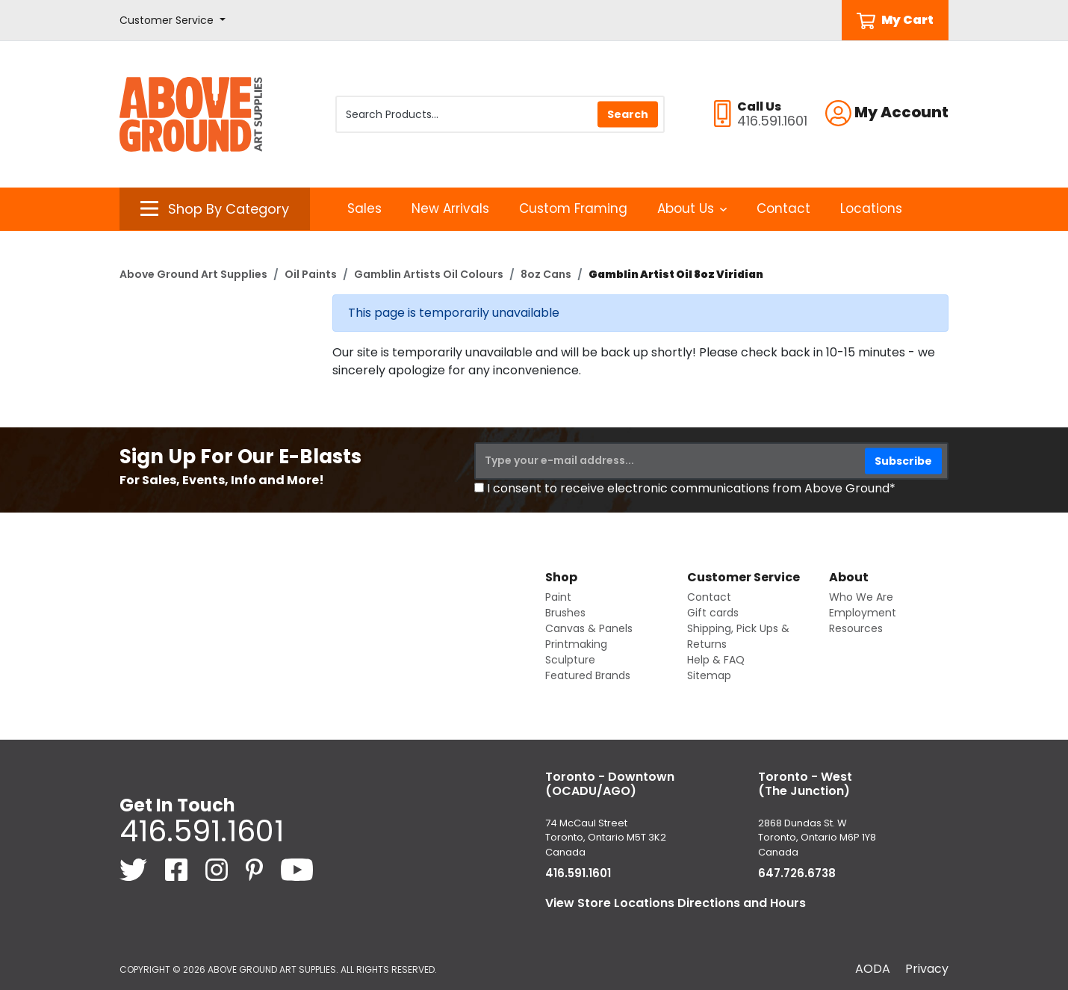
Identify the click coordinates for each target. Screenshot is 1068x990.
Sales (364, 208)
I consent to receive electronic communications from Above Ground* (691, 488)
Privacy (927, 968)
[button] (172, 20)
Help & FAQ (716, 659)
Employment (862, 612)
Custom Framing (573, 208)
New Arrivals (450, 208)
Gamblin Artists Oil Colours (428, 274)
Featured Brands (587, 675)
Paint (558, 597)
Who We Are (861, 597)
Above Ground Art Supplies (193, 274)
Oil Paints (311, 274)
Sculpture (570, 659)
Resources (856, 628)
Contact (783, 208)
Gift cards (713, 612)
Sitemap (709, 675)
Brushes (565, 612)
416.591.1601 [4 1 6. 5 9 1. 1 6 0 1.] (201, 831)
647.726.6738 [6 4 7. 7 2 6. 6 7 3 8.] (797, 873)
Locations (871, 208)
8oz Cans (546, 274)
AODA (872, 968)
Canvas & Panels (589, 628)
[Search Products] (500, 114)
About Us (692, 208)
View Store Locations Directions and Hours (675, 903)
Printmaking (576, 644)
